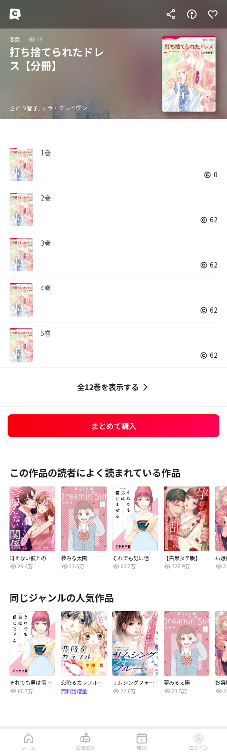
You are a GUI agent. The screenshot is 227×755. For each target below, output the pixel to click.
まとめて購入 (114, 425)
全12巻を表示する (113, 387)
